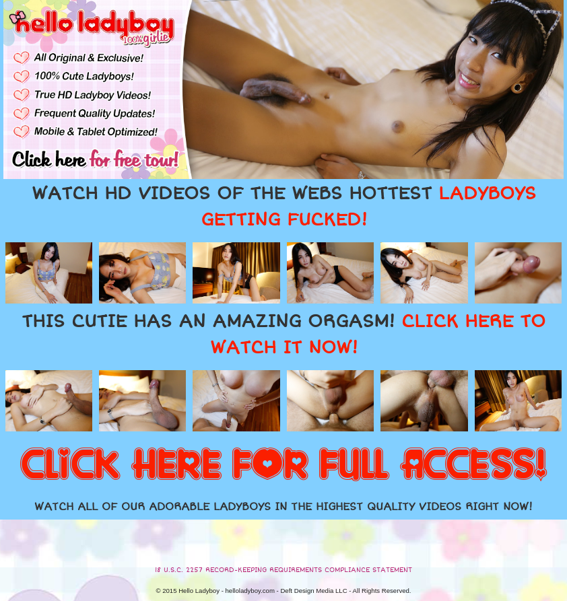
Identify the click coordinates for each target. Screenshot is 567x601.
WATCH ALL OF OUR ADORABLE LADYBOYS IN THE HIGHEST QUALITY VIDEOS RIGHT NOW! (283, 507)
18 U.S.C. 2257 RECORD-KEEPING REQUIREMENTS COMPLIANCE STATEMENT (283, 570)
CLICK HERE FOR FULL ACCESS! (283, 466)
